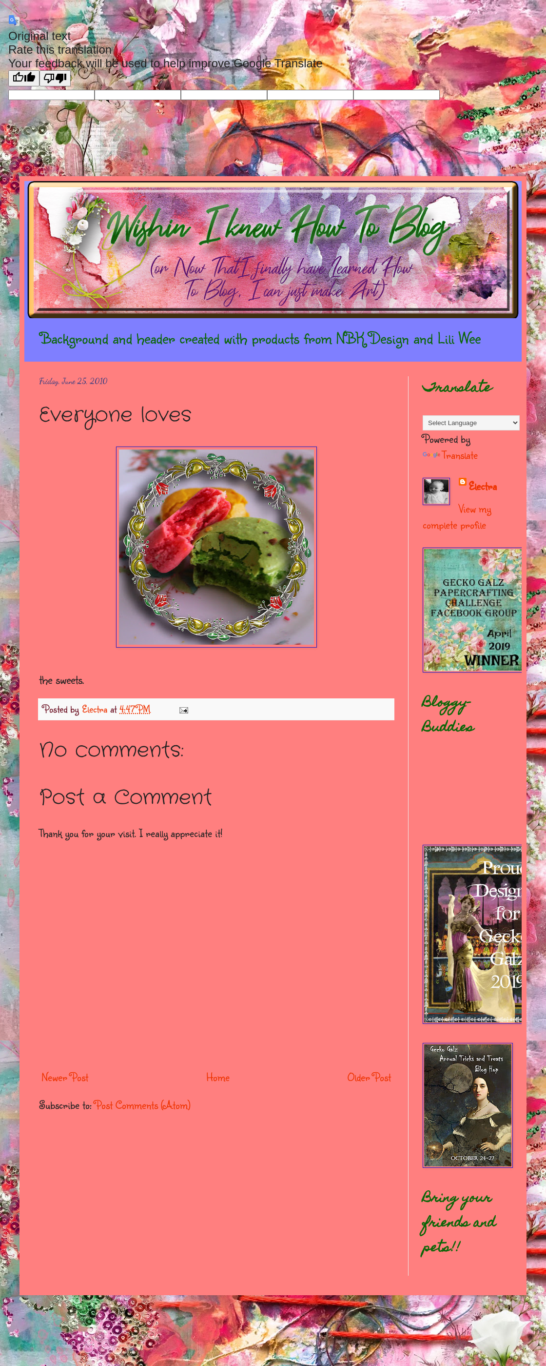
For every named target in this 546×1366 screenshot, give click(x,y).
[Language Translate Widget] (471, 422)
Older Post (369, 1076)
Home (218, 1076)
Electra (482, 485)
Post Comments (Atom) (143, 1104)
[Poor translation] (55, 78)
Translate (450, 454)
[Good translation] (23, 78)
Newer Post (64, 1076)
